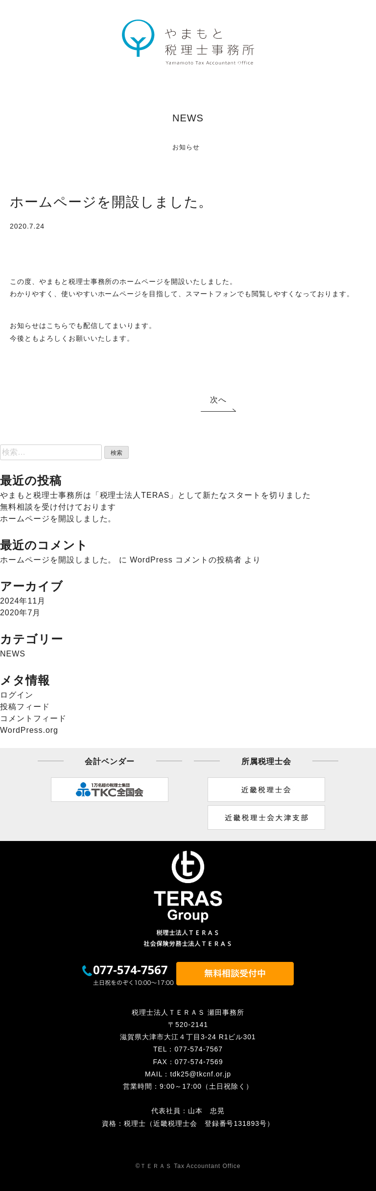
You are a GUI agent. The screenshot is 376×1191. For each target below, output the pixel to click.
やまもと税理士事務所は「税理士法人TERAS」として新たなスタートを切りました (155, 495)
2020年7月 (20, 612)
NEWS (12, 654)
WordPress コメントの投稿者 (186, 560)
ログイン (16, 695)
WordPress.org (29, 730)
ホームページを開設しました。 (58, 518)
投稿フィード (25, 706)
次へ (218, 400)
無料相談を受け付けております (58, 507)
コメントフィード (33, 718)
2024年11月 (23, 601)
